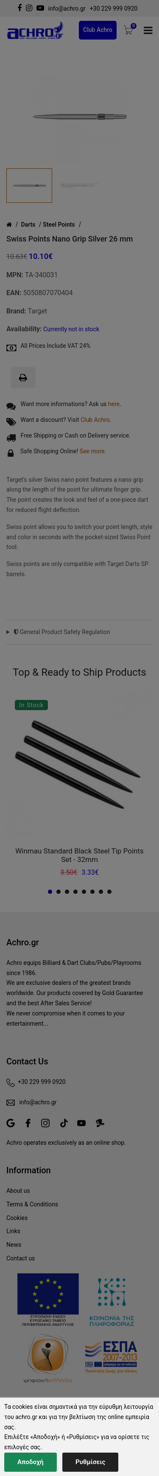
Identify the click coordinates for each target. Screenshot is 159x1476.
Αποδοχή (30, 1462)
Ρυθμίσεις (90, 1462)
